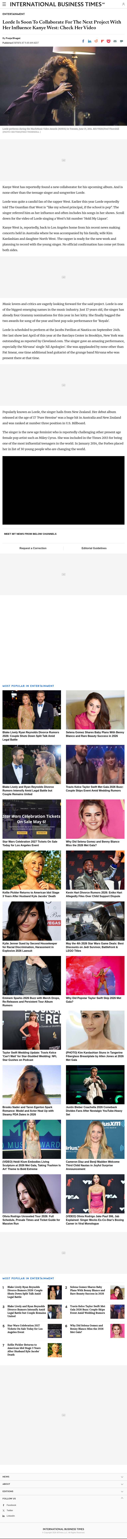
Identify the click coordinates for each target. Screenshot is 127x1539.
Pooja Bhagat (13, 38)
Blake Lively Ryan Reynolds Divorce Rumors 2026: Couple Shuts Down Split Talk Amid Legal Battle (30, 736)
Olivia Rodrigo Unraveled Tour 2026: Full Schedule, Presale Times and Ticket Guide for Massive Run (31, 1220)
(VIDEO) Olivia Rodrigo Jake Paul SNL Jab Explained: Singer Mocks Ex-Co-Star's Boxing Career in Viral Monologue (95, 1220)
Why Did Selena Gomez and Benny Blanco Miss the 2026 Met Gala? (87, 1329)
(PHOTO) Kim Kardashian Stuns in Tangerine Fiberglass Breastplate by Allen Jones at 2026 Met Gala (95, 1056)
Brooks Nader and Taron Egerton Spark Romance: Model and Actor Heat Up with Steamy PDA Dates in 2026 (28, 1111)
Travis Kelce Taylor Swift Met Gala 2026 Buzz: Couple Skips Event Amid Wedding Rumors (87, 1309)
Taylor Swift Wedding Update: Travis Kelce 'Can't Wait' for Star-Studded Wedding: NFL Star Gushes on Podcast (29, 1056)
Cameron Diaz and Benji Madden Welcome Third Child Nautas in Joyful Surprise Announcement (93, 1165)
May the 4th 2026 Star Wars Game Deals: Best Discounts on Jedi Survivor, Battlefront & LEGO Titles (95, 947)
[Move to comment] (122, 41)
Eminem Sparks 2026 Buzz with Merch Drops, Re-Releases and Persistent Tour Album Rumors (31, 1002)
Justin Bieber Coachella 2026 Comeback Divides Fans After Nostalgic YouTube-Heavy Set (94, 1111)
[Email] (115, 41)
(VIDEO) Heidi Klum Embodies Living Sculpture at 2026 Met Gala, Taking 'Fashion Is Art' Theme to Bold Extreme (31, 1165)
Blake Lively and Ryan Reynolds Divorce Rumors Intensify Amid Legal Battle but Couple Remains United (28, 791)
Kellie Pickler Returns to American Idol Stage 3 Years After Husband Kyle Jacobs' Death (24, 1349)
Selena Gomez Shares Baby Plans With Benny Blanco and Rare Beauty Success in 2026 (87, 1290)
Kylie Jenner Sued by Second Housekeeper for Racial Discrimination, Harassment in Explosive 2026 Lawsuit (29, 947)
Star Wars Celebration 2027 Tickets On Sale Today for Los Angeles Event (25, 1329)
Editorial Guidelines (94, 548)
